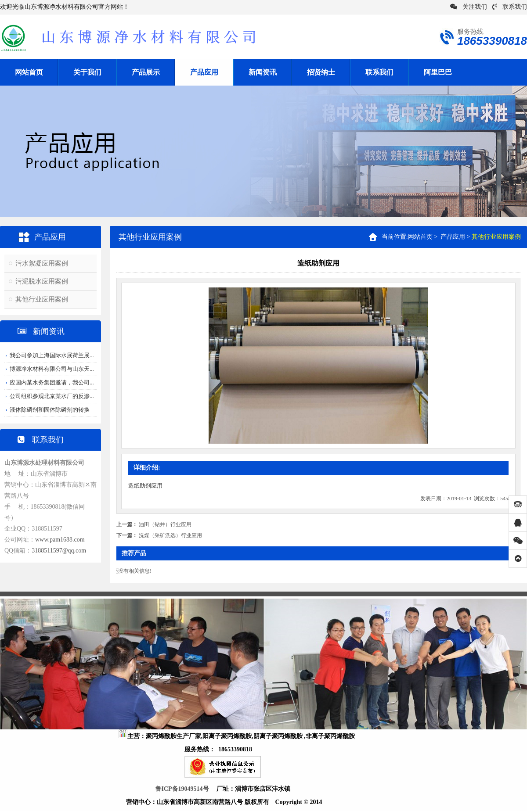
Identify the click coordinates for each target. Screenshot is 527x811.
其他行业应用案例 (41, 299)
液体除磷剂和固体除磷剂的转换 (50, 409)
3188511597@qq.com (59, 550)
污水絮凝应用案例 (41, 263)
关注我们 (468, 7)
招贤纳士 (321, 72)
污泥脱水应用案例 (41, 281)
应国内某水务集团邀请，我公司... (52, 382)
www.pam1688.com (60, 539)
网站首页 (29, 72)
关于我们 (87, 72)
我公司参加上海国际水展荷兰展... (52, 355)
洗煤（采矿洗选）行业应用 (170, 535)
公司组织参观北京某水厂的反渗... (52, 396)
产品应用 (204, 72)
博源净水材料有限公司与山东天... (52, 369)
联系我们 (509, 7)
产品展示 (146, 72)
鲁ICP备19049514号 (182, 789)
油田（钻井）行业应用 (165, 524)
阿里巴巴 (438, 72)
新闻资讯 (263, 72)
